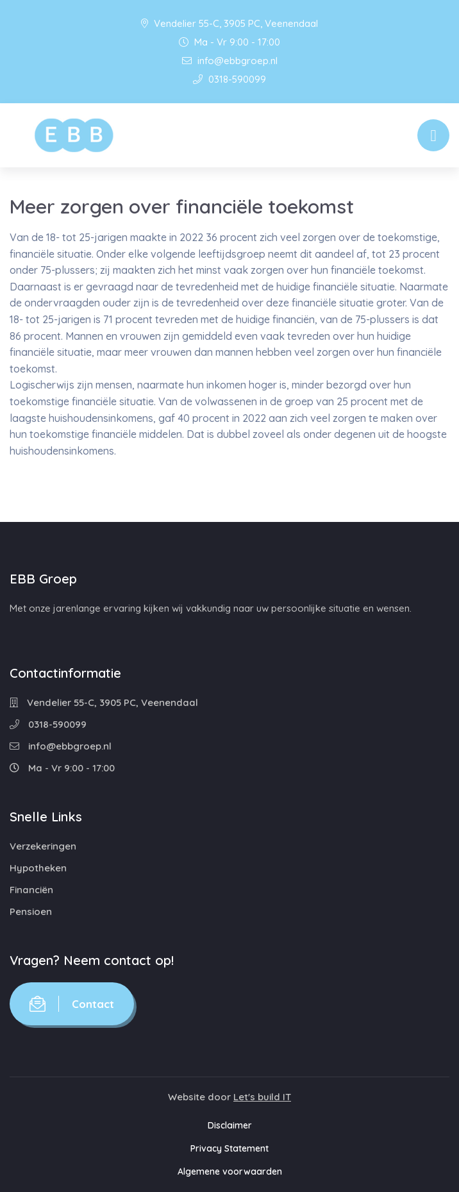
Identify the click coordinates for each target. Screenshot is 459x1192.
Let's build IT (262, 1097)
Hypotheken (38, 868)
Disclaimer (230, 1125)
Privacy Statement (229, 1148)
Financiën (31, 890)
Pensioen (31, 911)
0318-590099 (229, 79)
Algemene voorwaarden (230, 1171)
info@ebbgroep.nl (230, 61)
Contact (71, 1004)
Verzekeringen (43, 846)
